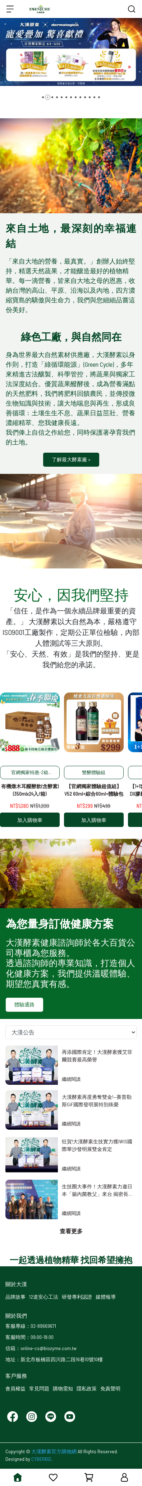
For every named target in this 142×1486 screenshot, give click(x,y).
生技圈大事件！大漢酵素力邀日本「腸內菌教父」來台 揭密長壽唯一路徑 (97, 1190)
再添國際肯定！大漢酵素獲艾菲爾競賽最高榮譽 (97, 1055)
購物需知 (63, 1388)
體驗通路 (24, 1004)
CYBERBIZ (41, 1459)
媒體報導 (106, 1297)
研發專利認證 (77, 1297)
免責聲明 (110, 1388)
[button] (43, 97)
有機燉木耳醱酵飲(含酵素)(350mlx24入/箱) (30, 790)
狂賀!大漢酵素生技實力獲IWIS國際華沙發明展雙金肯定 (97, 1145)
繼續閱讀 (71, 1079)
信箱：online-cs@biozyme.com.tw (41, 1348)
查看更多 (71, 1230)
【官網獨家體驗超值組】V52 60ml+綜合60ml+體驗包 (93, 790)
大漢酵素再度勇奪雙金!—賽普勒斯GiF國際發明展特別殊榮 (97, 1100)
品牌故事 (15, 1297)
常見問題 (39, 1388)
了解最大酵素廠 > (71, 459)
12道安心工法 (43, 1297)
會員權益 (15, 1388)
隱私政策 (87, 1388)
